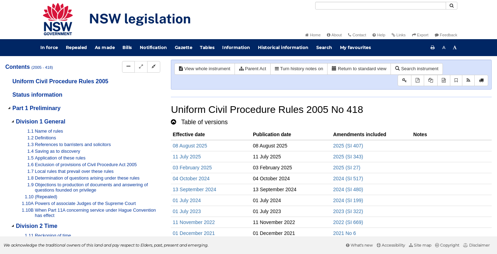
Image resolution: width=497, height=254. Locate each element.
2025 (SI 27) (346, 167)
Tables (207, 47)
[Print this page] (433, 47)
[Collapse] (153, 67)
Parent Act (252, 68)
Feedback (446, 35)
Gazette (183, 47)
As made (105, 47)
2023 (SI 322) (348, 211)
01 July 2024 (187, 200)
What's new (359, 245)
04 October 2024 (191, 178)
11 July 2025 (187, 156)
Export (420, 35)
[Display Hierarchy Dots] (128, 67)
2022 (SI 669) (348, 222)
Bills (127, 47)
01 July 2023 (187, 211)
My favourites (355, 47)
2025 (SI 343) (348, 156)
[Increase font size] (455, 47)
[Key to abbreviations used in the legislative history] (404, 80)
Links (398, 35)
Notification (153, 47)
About (334, 35)
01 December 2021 (194, 233)
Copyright (447, 245)
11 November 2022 (194, 222)
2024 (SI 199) (348, 200)
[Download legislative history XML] (443, 80)
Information (236, 47)
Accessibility (391, 245)
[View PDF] (417, 80)
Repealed (76, 47)
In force (49, 47)
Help (378, 35)
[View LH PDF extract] (431, 80)
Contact (357, 35)
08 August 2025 (190, 146)
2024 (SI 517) (348, 178)
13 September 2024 (194, 189)
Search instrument (416, 68)
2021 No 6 (344, 233)
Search (324, 47)
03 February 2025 (192, 167)
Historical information (283, 47)
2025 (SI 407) (348, 146)
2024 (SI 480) (348, 189)
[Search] (380, 6)
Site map (420, 245)
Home (312, 35)
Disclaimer (476, 245)
